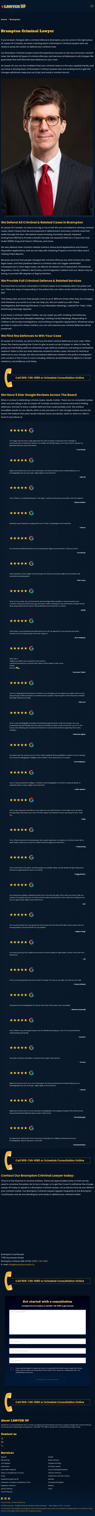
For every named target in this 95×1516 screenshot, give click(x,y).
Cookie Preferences (18, 1502)
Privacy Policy (5, 1502)
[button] (92, 6)
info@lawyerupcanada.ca (21, 1264)
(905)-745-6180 (40, 1261)
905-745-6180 (30, 378)
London (67, 1506)
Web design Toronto (56, 1506)
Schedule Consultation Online (64, 378)
